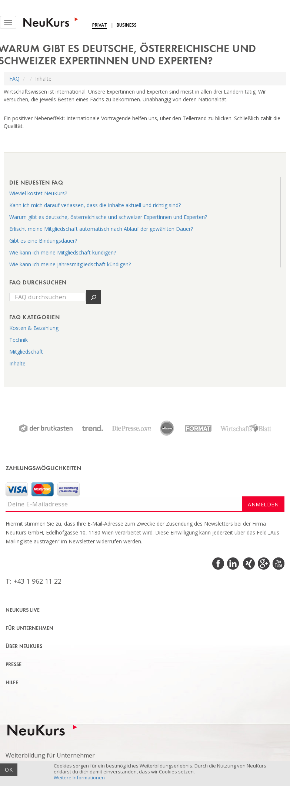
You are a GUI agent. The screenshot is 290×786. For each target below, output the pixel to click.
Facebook (218, 563)
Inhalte (17, 363)
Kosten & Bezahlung (34, 327)
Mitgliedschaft (26, 351)
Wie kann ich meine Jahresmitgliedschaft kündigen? (70, 264)
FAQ (14, 78)
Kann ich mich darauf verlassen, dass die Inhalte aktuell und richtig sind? (95, 205)
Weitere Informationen (79, 777)
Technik (18, 339)
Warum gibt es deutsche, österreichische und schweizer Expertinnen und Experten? (108, 216)
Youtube (277, 563)
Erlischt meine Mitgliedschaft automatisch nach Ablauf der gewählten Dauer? (101, 228)
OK (9, 769)
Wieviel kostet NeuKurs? (38, 193)
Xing (248, 563)
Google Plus (263, 563)
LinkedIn (233, 563)
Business (127, 25)
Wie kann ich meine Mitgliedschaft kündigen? (62, 252)
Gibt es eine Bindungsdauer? (43, 240)
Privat (99, 25)
